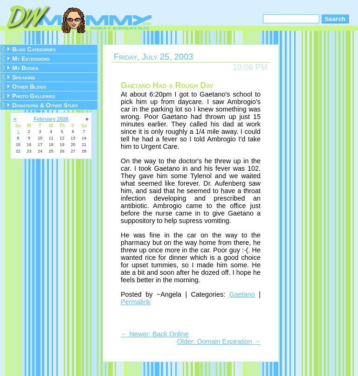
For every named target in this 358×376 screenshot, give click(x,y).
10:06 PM (250, 67)
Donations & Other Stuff (45, 105)
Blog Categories (34, 49)
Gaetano (242, 294)
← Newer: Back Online (155, 334)
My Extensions (31, 58)
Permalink (136, 302)
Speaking (23, 77)
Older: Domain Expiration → (219, 341)
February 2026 (51, 119)
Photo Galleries (33, 95)
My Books (25, 67)
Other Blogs (29, 86)
